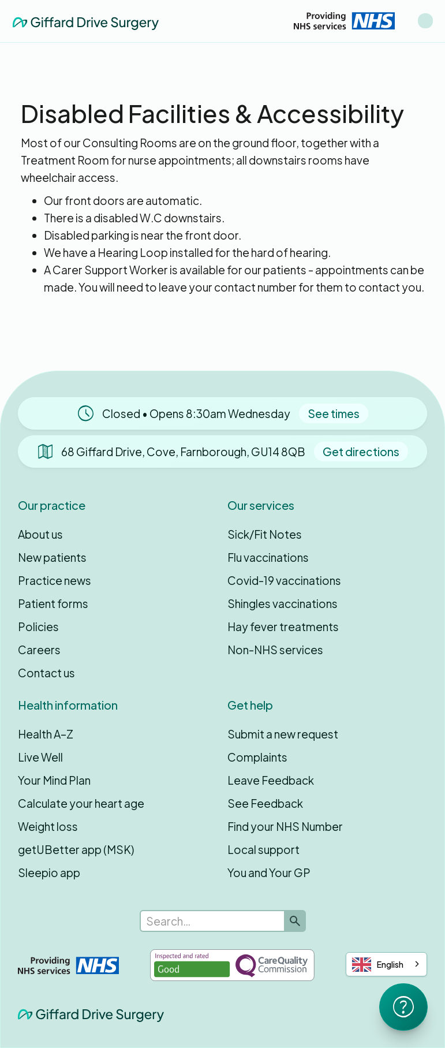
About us (40, 534)
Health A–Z (45, 734)
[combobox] (386, 964)
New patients (52, 557)
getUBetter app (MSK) (76, 849)
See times (334, 413)
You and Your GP (269, 872)
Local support (263, 849)
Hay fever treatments (283, 626)
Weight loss (48, 826)
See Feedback (265, 803)
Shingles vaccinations (282, 603)
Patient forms (53, 603)
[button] (425, 20)
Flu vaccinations (268, 557)
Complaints (257, 757)
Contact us (46, 673)
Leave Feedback (270, 780)
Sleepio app (49, 872)
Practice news (54, 580)
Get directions (361, 451)
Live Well (40, 757)
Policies (38, 626)
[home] (86, 20)
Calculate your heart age (81, 803)
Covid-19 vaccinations (284, 580)
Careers (39, 650)
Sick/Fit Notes (264, 534)
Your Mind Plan (54, 780)
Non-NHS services (275, 650)
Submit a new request (282, 734)
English (377, 964)
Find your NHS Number (285, 826)
